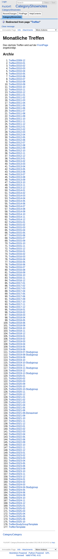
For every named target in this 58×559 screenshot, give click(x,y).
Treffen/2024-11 (17, 500)
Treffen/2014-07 (17, 206)
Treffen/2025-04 (17, 513)
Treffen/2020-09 (17, 384)
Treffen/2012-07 (17, 142)
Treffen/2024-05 (17, 490)
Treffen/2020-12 (17, 394)
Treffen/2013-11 (17, 185)
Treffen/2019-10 (17, 360)
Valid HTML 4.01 (33, 555)
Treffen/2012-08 (17, 145)
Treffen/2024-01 (17, 479)
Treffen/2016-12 (17, 280)
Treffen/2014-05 (17, 201)
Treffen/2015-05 (17, 232)
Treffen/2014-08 (17, 209)
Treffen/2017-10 (17, 301)
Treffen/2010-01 (17, 63)
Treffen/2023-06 (17, 466)
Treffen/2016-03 (17, 256)
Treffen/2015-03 (17, 227)
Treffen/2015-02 (17, 225)
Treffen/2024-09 (17, 495)
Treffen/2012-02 (17, 129)
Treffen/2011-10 (17, 119)
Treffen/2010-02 (17, 65)
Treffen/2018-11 (17, 331)
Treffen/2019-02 (17, 339)
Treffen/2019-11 (17, 365)
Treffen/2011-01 (17, 95)
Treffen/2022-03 (17, 431)
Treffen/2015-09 (17, 240)
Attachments (28, 30)
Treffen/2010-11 (17, 89)
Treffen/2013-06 (17, 172)
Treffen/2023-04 (17, 460)
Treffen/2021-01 (17, 397)
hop (53, 542)
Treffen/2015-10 (17, 243)
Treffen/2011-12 (17, 124)
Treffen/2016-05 (17, 262)
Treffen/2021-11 (17, 421)
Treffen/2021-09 (17, 415)
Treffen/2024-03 (17, 484)
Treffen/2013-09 (17, 179)
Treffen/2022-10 (17, 445)
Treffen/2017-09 (17, 299)
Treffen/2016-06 (17, 264)
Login (4, 2)
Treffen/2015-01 (17, 222)
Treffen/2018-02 (17, 312)
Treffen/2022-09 (17, 442)
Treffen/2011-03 (17, 100)
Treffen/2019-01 (17, 336)
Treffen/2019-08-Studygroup (23, 354)
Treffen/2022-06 (17, 439)
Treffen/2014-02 (17, 193)
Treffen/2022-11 (17, 447)
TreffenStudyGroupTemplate (23, 524)
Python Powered (36, 553)
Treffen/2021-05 (17, 407)
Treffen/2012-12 (17, 156)
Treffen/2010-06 (17, 76)
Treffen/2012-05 (17, 137)
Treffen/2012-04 (17, 134)
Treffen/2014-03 (17, 195)
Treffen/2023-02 (17, 455)
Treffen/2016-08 (17, 270)
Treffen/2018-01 (17, 309)
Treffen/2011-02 (17, 97)
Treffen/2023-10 (17, 471)
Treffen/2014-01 (17, 190)
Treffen (35, 22)
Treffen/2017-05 (17, 293)
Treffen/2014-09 (17, 211)
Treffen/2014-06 (17, 203)
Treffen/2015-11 (17, 246)
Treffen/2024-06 (17, 492)
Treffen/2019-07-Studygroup (23, 352)
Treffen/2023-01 (17, 453)
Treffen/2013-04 (17, 166)
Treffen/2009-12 (17, 60)
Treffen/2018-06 (17, 323)
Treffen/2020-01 (17, 376)
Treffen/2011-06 (17, 108)
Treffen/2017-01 (17, 283)
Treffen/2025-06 (17, 519)
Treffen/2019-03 (17, 341)
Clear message (8, 26)
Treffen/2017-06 (17, 296)
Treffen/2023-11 (17, 474)
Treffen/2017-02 (17, 286)
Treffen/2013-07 (17, 174)
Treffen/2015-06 (17, 235)
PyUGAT (6, 6)
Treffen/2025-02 (17, 508)
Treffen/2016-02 (17, 254)
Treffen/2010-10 (17, 87)
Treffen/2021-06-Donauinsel (23, 413)
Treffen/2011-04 (17, 103)
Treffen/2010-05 (17, 73)
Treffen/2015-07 (17, 238)
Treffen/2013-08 (17, 177)
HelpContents (35, 14)
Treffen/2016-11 (17, 278)
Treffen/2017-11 (17, 304)
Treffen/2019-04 (17, 344)
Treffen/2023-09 (17, 468)
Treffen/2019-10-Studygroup (23, 362)
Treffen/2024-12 (17, 503)
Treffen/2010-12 (17, 92)
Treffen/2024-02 (17, 482)
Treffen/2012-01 (17, 126)
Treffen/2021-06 (17, 410)
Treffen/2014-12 (17, 219)
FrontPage (42, 45)
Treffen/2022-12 (17, 450)
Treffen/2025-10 (17, 521)
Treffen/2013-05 (17, 169)
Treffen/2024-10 (17, 498)
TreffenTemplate (17, 527)
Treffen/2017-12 (17, 307)
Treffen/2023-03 (17, 458)
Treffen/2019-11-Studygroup (23, 368)
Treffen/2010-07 (17, 79)
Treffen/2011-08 (17, 113)
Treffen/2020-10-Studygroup (23, 389)
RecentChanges (10, 14)
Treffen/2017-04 (17, 291)
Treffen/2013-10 (17, 182)
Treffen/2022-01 (17, 426)
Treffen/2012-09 (17, 148)
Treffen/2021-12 (17, 423)
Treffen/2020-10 (17, 386)
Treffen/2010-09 (17, 84)
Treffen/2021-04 (17, 405)
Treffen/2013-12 (17, 187)
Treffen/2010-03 (17, 68)
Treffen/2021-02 (17, 399)
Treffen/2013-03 (17, 164)
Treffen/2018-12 (17, 333)
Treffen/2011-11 (17, 121)
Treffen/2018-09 (17, 325)
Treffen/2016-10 (17, 275)
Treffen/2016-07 (17, 267)
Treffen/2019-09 (17, 357)
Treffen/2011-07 (17, 111)
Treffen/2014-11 (17, 217)
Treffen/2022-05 (17, 437)
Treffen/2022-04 (17, 434)
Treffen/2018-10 (17, 328)
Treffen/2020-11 (17, 392)
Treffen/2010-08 (17, 81)
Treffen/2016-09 (17, 272)
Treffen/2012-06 (17, 140)
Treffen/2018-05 (17, 320)
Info (19, 30)
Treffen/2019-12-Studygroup (23, 373)
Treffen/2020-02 (17, 378)
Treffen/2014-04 (17, 198)
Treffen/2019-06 (17, 349)
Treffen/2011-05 (17, 105)
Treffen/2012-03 (17, 132)
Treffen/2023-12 (17, 476)
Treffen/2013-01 (17, 158)
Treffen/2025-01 (17, 506)
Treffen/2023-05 (17, 463)
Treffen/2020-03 (17, 381)
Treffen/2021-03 (17, 402)
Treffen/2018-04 (17, 317)
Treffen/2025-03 (17, 511)
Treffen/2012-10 (17, 150)
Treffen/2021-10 (17, 418)
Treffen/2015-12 (17, 248)
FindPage (23, 14)
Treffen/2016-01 (17, 251)
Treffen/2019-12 (17, 370)
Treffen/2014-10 (17, 214)
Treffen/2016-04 (17, 259)
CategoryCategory (12, 534)
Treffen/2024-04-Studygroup (23, 487)
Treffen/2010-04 (17, 71)
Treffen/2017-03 (17, 288)
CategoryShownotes (31, 6)
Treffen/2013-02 (17, 161)
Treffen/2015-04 (17, 230)
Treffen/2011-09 (17, 116)
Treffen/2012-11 (17, 153)
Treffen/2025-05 (17, 516)
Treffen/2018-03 (17, 315)
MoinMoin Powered (18, 553)
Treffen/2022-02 (17, 429)
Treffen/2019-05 (17, 346)
